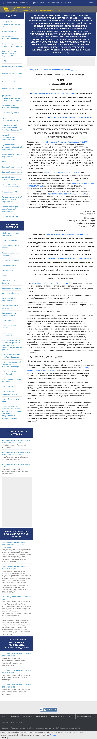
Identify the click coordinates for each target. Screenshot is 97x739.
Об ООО (5, 275)
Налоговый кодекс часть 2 (12, 172)
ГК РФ (4, 61)
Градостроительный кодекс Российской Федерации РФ (9, 53)
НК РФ (4, 162)
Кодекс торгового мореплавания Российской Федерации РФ (12, 147)
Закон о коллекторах (9, 240)
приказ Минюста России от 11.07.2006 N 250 (62, 173)
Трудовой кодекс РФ (9, 192)
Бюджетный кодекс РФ (10, 31)
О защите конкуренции (10, 260)
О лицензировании (9, 265)
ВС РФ (68, 3)
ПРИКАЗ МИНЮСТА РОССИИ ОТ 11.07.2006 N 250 (52, 93)
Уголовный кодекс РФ (10, 216)
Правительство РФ (54, 3)
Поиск (4, 716)
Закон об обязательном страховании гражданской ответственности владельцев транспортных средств (12, 344)
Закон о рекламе (8, 387)
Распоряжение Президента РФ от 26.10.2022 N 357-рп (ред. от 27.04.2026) (15, 545)
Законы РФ (24, 3)
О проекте (5, 728)
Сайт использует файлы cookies (68, 728)
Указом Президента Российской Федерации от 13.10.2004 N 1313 (67, 142)
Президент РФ (38, 3)
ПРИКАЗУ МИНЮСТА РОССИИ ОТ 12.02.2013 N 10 (70, 117)
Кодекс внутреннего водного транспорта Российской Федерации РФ (12, 127)
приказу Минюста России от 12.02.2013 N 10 (66, 194)
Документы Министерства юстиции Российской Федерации (54, 70)
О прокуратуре (7, 270)
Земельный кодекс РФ (10, 113)
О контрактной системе (11, 293)
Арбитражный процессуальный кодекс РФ (11, 24)
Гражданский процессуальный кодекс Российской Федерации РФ (12, 98)
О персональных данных (11, 288)
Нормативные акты (85, 716)
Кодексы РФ (12, 3)
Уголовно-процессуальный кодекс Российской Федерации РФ (12, 209)
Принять (4, 738)
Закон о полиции (8, 320)
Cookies (52, 735)
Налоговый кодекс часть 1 (12, 167)
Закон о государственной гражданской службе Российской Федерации (11, 364)
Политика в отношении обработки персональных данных (33, 728)
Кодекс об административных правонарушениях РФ (10, 137)
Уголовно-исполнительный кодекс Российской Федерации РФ (12, 199)
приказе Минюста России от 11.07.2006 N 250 (49, 283)
